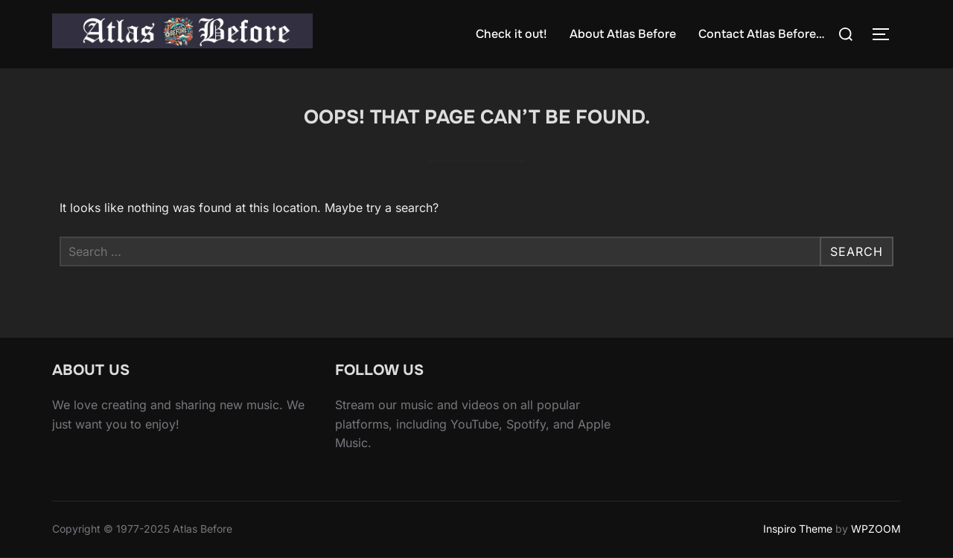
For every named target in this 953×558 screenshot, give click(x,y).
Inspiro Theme (797, 528)
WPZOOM (876, 528)
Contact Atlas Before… (761, 34)
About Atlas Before (623, 34)
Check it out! (511, 34)
